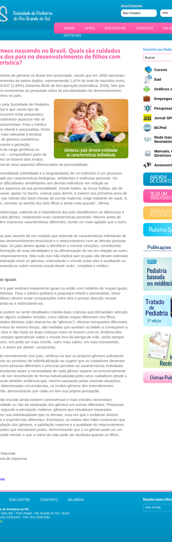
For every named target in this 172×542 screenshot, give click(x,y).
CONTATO (144, 28)
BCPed (160, 127)
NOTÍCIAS (72, 35)
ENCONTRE (115, 28)
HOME (69, 28)
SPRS (90, 28)
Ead (157, 79)
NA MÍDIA (76, 499)
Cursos (160, 70)
